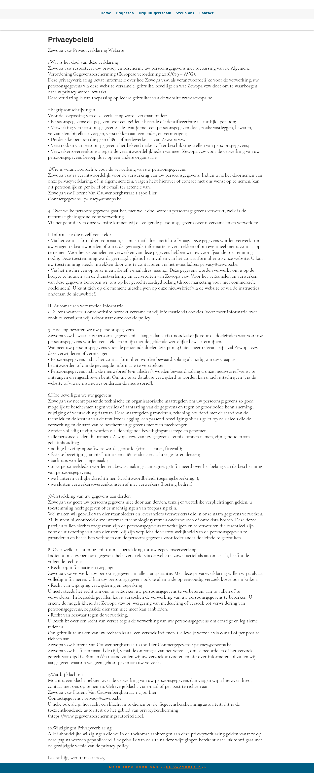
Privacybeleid (184, 767)
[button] (125, 14)
